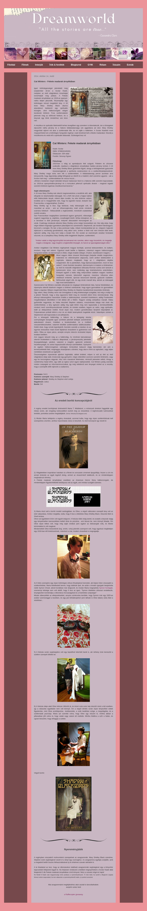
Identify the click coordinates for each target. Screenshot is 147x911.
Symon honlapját (106, 588)
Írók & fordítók (56, 65)
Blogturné (76, 65)
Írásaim (116, 65)
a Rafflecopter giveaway (73, 894)
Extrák (130, 65)
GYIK (90, 65)
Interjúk (39, 65)
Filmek (25, 65)
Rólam (102, 65)
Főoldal (11, 65)
